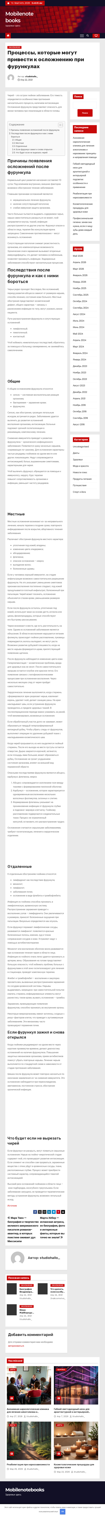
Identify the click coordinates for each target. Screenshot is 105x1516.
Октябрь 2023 (80, 379)
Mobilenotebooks (24, 1481)
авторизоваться (16, 1345)
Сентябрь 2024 (81, 308)
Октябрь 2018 (80, 411)
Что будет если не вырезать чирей (31, 152)
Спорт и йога (79, 492)
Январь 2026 (79, 282)
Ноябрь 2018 (79, 405)
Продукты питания (82, 479)
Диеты (76, 453)
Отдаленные (21, 146)
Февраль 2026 (80, 275)
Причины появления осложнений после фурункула (35, 130)
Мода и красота (81, 466)
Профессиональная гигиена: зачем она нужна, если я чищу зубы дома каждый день (83, 226)
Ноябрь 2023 (79, 372)
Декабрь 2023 (80, 366)
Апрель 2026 (79, 262)
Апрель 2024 (79, 340)
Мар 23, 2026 (63, 1463)
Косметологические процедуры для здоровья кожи (83, 208)
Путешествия (79, 485)
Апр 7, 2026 (63, 1412)
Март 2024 (78, 346)
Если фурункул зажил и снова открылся (34, 149)
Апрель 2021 (79, 398)
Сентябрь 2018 (80, 418)
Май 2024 (78, 333)
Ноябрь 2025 (79, 288)
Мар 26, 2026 (17, 1460)
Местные (20, 143)
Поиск (78, 96)
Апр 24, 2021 (25, 1295)
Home (81, 1500)
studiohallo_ (31, 76)
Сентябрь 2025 (80, 295)
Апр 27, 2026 (16, 1412)
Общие (18, 140)
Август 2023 (79, 385)
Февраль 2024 (80, 353)
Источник (12, 1205)
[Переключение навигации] (82, 35)
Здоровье (78, 459)
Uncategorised (14, 47)
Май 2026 (78, 256)
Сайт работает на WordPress (17, 1503)
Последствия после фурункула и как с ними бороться (32, 135)
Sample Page (92, 1500)
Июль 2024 (78, 321)
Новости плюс (80, 472)
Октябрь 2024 (80, 301)
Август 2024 (79, 314)
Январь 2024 (79, 359)
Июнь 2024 (78, 327)
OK (62, 1511)
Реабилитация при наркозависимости (28, 1456)
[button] (88, 36)
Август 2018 (79, 424)
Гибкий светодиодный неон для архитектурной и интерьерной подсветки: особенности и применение (84, 176)
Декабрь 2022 (80, 392)
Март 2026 (78, 269)
